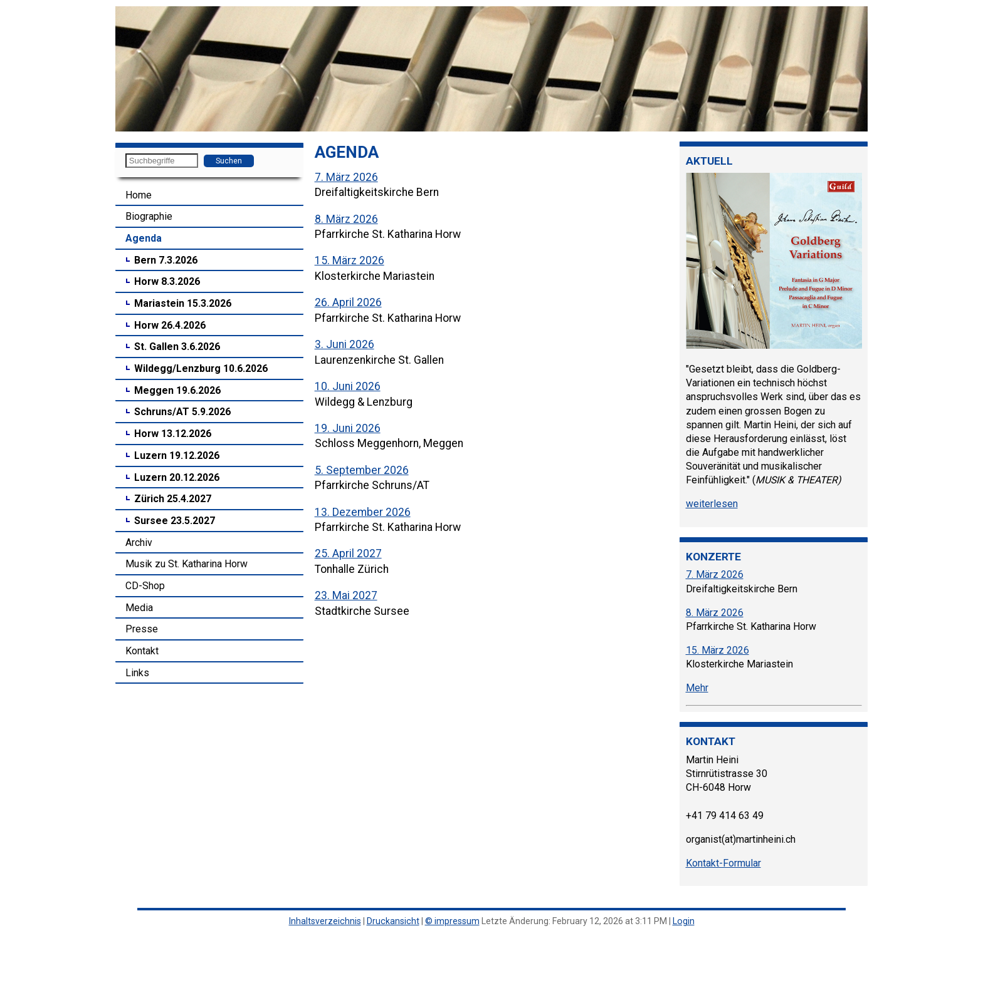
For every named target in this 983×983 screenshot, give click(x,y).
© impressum (452, 921)
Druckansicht (393, 921)
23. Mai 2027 (346, 595)
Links (137, 673)
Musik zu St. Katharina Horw (186, 564)
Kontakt (142, 651)
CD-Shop (145, 586)
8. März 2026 (346, 219)
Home (138, 195)
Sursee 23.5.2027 (174, 521)
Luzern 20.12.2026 (176, 477)
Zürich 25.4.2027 (172, 499)
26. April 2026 (348, 302)
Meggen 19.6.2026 (177, 390)
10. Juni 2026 (348, 386)
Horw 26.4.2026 (170, 325)
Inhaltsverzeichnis (325, 921)
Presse (141, 629)
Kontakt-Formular (723, 863)
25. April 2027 (348, 553)
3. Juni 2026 (344, 344)
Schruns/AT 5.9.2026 (182, 412)
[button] (127, 69)
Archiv (138, 542)
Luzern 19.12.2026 (176, 455)
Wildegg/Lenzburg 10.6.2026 (201, 368)
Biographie (148, 216)
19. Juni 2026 (348, 428)
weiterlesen (712, 504)
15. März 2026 (349, 260)
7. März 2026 (346, 177)
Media (139, 608)
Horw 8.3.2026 (167, 281)
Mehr (697, 688)
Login (684, 921)
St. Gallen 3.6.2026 (177, 347)
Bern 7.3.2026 (165, 260)
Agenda (143, 238)
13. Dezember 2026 (363, 512)
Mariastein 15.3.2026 (182, 303)
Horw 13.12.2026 (172, 434)
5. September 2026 (362, 470)
